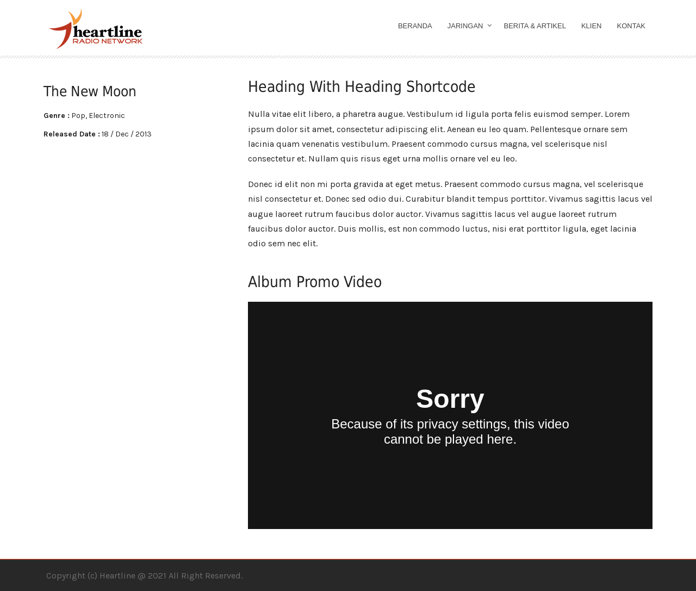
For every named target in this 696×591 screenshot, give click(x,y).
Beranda (415, 26)
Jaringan (465, 26)
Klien (591, 26)
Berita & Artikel (535, 26)
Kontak (631, 26)
